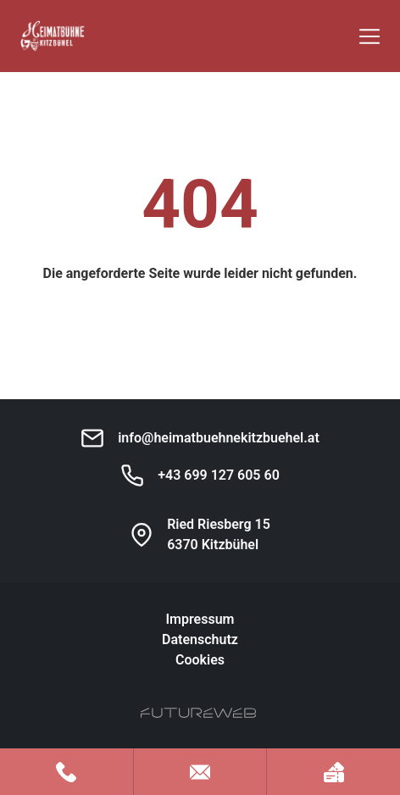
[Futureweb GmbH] (198, 712)
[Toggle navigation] (369, 36)
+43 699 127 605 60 (219, 475)
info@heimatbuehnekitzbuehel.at (218, 438)
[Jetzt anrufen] (66, 771)
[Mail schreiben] (200, 771)
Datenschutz (200, 639)
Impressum (200, 619)
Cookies (200, 660)
